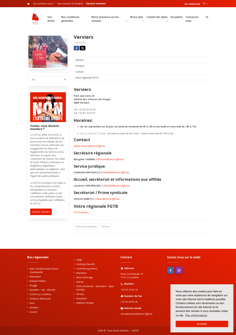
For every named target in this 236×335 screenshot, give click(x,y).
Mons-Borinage (84, 277)
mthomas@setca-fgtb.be (110, 159)
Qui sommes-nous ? (43, 3)
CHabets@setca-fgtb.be (106, 198)
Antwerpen (35, 276)
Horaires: (80, 65)
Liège (79, 259)
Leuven (33, 311)
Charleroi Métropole (40, 298)
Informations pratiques (86, 226)
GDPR (135, 330)
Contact (79, 71)
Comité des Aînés (157, 17)
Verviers (79, 60)
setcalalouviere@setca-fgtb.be (136, 313)
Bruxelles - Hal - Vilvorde (42, 289)
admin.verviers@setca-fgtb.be (89, 146)
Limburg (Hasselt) (85, 264)
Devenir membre (41, 211)
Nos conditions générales (70, 19)
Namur (80, 281)
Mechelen (81, 272)
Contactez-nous (192, 19)
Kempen (34, 307)
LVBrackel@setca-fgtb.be (115, 185)
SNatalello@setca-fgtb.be (114, 172)
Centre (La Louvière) (40, 294)
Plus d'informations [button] (196, 315)
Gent (32, 303)
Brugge (33, 285)
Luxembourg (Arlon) (86, 268)
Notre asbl (136, 17)
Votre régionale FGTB (86, 77)
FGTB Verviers (81, 212)
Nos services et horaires (70, 3)
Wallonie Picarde (85, 302)
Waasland (81, 298)
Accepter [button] (202, 324)
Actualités (176, 17)
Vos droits (51, 19)
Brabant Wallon (38, 280)
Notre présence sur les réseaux (105, 19)
